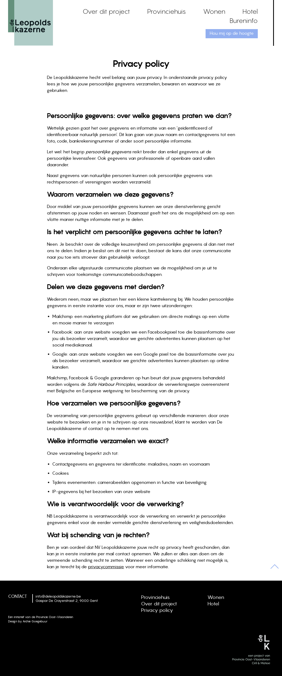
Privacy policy (157, 610)
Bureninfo (244, 20)
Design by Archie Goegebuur (27, 621)
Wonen (214, 11)
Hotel (250, 11)
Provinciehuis (166, 11)
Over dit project (106, 11)
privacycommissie (106, 566)
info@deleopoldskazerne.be (58, 596)
